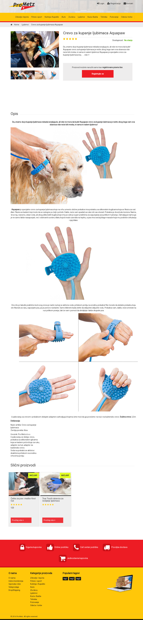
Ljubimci (81, 17)
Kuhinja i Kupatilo (52, 17)
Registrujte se (98, 74)
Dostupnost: (117, 40)
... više (86, 55)
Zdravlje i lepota (22, 17)
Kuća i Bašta (93, 17)
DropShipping (14, 590)
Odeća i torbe (126, 17)
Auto (64, 17)
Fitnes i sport (36, 17)
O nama (12, 578)
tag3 (78, 579)
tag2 (72, 579)
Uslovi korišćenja (16, 581)
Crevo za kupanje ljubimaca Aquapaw (94, 33)
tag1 (65, 579)
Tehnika (104, 17)
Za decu (71, 17)
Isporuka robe (15, 584)
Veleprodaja (14, 587)
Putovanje (114, 17)
